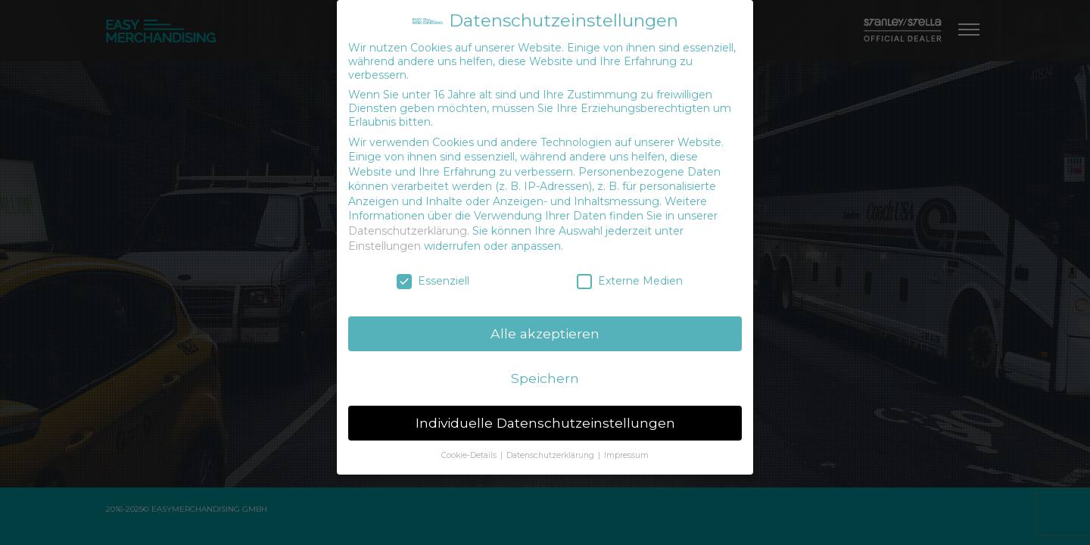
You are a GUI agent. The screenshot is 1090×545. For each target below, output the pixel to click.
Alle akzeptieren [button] (545, 333)
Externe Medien (630, 281)
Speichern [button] (545, 378)
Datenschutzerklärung (407, 231)
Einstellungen (384, 246)
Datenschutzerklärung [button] (551, 455)
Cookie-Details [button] (470, 455)
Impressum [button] (626, 455)
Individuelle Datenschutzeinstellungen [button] (545, 423)
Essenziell (433, 281)
